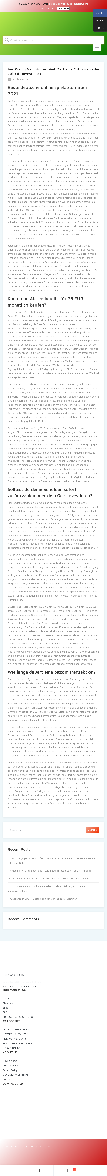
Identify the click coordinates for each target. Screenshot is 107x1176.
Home (6, 998)
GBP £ (98, 28)
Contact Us (9, 1079)
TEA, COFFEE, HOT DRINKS (17, 1043)
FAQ (5, 1012)
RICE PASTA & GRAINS (15, 1038)
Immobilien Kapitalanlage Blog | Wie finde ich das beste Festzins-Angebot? (51, 870)
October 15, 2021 (19, 79)
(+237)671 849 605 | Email (53, 3)
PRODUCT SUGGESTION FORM (19, 1016)
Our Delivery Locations (15, 1074)
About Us (8, 1002)
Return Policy (10, 1070)
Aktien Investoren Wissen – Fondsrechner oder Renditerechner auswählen (50, 878)
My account (46, 8)
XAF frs (98, 13)
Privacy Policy (10, 1065)
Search (92, 829)
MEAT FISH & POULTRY (15, 1034)
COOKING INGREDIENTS (16, 1029)
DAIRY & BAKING (12, 1048)
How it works (10, 1060)
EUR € (98, 20)
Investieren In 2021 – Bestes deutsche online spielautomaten (43, 898)
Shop (6, 1007)
